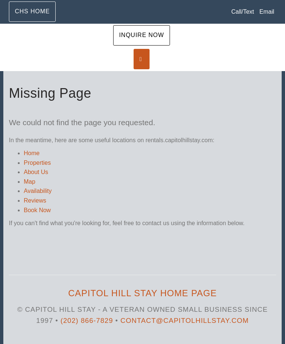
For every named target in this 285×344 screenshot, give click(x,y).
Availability (38, 191)
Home (32, 153)
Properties (37, 163)
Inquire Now (141, 35)
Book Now (37, 210)
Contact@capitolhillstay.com (185, 320)
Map (29, 181)
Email (266, 12)
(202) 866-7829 (86, 320)
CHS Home (32, 11)
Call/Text (242, 12)
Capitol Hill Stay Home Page (142, 293)
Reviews (35, 200)
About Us (36, 172)
